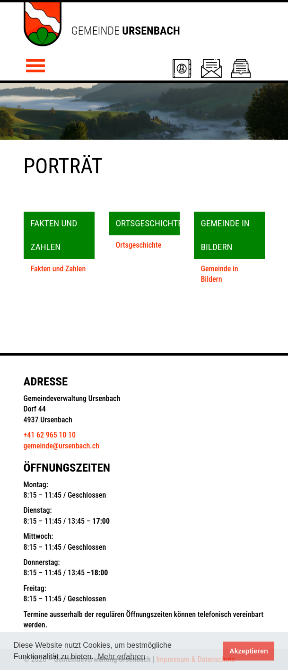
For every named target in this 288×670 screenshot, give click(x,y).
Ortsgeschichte (139, 245)
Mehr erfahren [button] (122, 656)
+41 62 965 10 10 (50, 434)
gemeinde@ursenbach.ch (62, 445)
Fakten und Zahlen (58, 268)
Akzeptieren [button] (248, 651)
